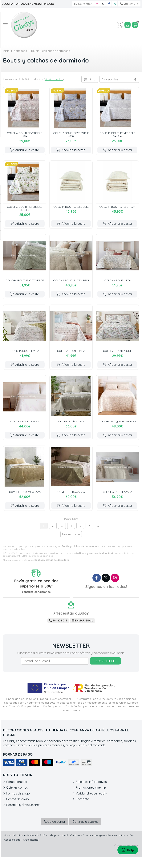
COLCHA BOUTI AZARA (117, 492)
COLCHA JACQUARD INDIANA (117, 421)
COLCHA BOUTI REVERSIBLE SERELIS (25, 208)
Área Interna (31, 839)
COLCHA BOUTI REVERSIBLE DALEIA (117, 134)
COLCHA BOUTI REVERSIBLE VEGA (71, 134)
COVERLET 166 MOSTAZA (25, 492)
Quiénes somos (17, 787)
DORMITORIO (20, 555)
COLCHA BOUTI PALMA (24, 421)
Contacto (82, 799)
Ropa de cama (54, 821)
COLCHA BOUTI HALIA (71, 351)
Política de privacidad (54, 835)
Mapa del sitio (13, 835)
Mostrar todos (54, 79)
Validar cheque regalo (91, 793)
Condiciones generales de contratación (108, 835)
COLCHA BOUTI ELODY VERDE (25, 280)
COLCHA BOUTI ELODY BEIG (71, 280)
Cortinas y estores (85, 821)
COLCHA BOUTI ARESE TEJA (117, 206)
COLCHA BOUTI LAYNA (24, 351)
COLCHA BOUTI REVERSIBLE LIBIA (25, 134)
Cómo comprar (17, 782)
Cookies (75, 835)
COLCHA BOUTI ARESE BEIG (71, 206)
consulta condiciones (36, 592)
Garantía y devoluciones (23, 805)
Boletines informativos (91, 782)
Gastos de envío (17, 799)
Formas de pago (18, 793)
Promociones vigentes (91, 787)
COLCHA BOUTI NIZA (117, 280)
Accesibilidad (12, 839)
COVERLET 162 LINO (71, 421)
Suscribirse (105, 661)
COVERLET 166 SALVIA (71, 492)
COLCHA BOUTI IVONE (117, 351)
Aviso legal (31, 835)
